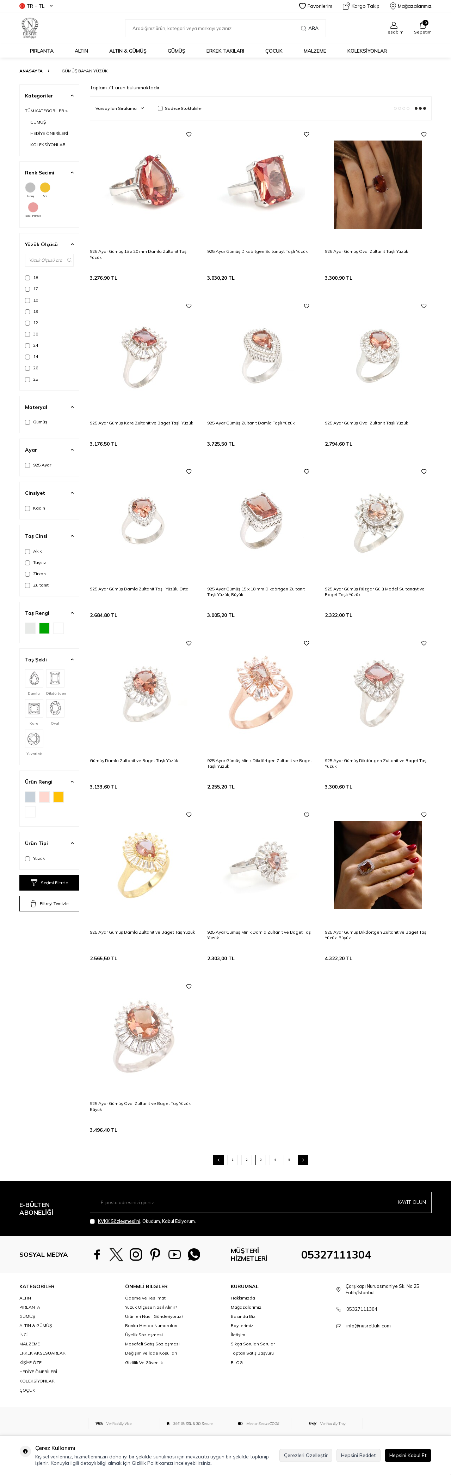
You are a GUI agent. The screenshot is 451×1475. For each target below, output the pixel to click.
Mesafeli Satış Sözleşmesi (152, 1343)
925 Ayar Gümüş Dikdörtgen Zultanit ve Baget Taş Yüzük (375, 763)
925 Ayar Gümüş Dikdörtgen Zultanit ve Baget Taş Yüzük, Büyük (375, 934)
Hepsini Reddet (358, 1455)
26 (31, 368)
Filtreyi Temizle (49, 903)
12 (31, 323)
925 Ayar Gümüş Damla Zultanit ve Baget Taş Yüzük (142, 932)
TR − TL (35, 6)
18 (31, 277)
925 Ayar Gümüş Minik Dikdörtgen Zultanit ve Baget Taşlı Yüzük (259, 763)
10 (31, 300)
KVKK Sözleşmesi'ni (119, 1221)
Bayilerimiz (242, 1325)
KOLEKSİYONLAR (367, 51)
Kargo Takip (361, 6)
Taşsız (35, 562)
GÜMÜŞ (176, 51)
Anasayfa (31, 70)
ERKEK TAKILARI (225, 51)
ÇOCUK (274, 51)
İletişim (238, 1334)
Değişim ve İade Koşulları (151, 1353)
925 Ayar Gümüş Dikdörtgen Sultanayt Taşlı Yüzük (257, 251)
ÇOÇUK (27, 1390)
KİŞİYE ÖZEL (31, 1362)
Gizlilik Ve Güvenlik (144, 1362)
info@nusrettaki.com (368, 1325)
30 (31, 334)
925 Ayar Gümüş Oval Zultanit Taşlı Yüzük (366, 251)
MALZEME (315, 51)
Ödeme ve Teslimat (145, 1298)
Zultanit (37, 585)
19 (31, 311)
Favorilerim (315, 6)
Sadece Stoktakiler (180, 108)
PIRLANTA (42, 51)
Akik (33, 551)
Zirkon (35, 574)
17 (31, 289)
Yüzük (35, 858)
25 (31, 379)
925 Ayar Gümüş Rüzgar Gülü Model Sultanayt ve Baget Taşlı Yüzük (375, 591)
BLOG (237, 1362)
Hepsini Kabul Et (408, 1455)
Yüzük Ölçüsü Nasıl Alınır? (151, 1307)
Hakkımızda (243, 1298)
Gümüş (30, 190)
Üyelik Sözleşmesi (144, 1334)
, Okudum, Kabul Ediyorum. (143, 1221)
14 (31, 356)
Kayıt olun (412, 1202)
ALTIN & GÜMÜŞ (128, 51)
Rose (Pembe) (33, 210)
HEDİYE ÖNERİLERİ (49, 133)
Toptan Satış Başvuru (252, 1353)
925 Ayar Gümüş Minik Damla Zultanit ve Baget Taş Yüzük (259, 934)
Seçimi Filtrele (49, 882)
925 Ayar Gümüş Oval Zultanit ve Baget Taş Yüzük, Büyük (141, 1106)
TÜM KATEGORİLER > (46, 110)
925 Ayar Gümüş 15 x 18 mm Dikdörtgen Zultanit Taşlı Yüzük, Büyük (256, 591)
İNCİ (23, 1334)
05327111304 (336, 1254)
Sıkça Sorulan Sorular (253, 1343)
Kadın (35, 508)
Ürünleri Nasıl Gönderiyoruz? (154, 1316)
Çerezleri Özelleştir (306, 1455)
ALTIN (81, 51)
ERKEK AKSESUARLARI (43, 1353)
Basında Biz (243, 1316)
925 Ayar (38, 465)
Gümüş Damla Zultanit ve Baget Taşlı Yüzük (134, 760)
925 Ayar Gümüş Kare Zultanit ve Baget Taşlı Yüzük (141, 423)
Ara (310, 28)
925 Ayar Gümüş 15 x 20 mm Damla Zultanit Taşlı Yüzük (139, 254)
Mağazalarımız (411, 6)
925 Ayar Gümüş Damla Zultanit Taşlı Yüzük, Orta (139, 588)
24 (31, 345)
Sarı (45, 190)
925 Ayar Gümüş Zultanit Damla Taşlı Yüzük (251, 423)
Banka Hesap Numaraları (151, 1325)
